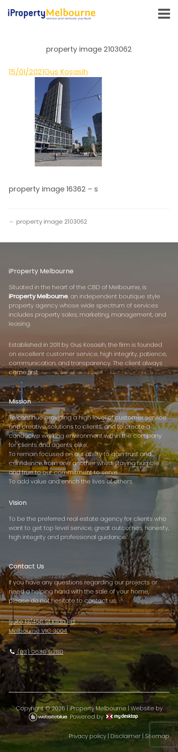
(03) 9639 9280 (36, 652)
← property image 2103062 (48, 221)
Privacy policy (87, 736)
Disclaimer (125, 736)
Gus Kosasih (66, 72)
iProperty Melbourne (98, 708)
